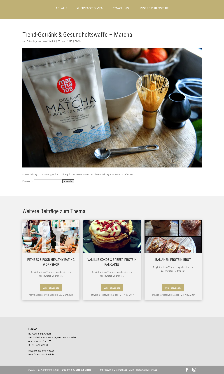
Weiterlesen (51, 287)
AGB (131, 369)
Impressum (105, 369)
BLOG (78, 41)
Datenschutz (121, 369)
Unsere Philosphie (153, 8)
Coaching (121, 8)
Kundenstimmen (89, 8)
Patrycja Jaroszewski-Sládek (41, 41)
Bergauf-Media (83, 369)
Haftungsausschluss (146, 369)
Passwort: (42, 181)
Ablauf (61, 8)
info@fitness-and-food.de (41, 350)
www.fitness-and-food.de (41, 354)
